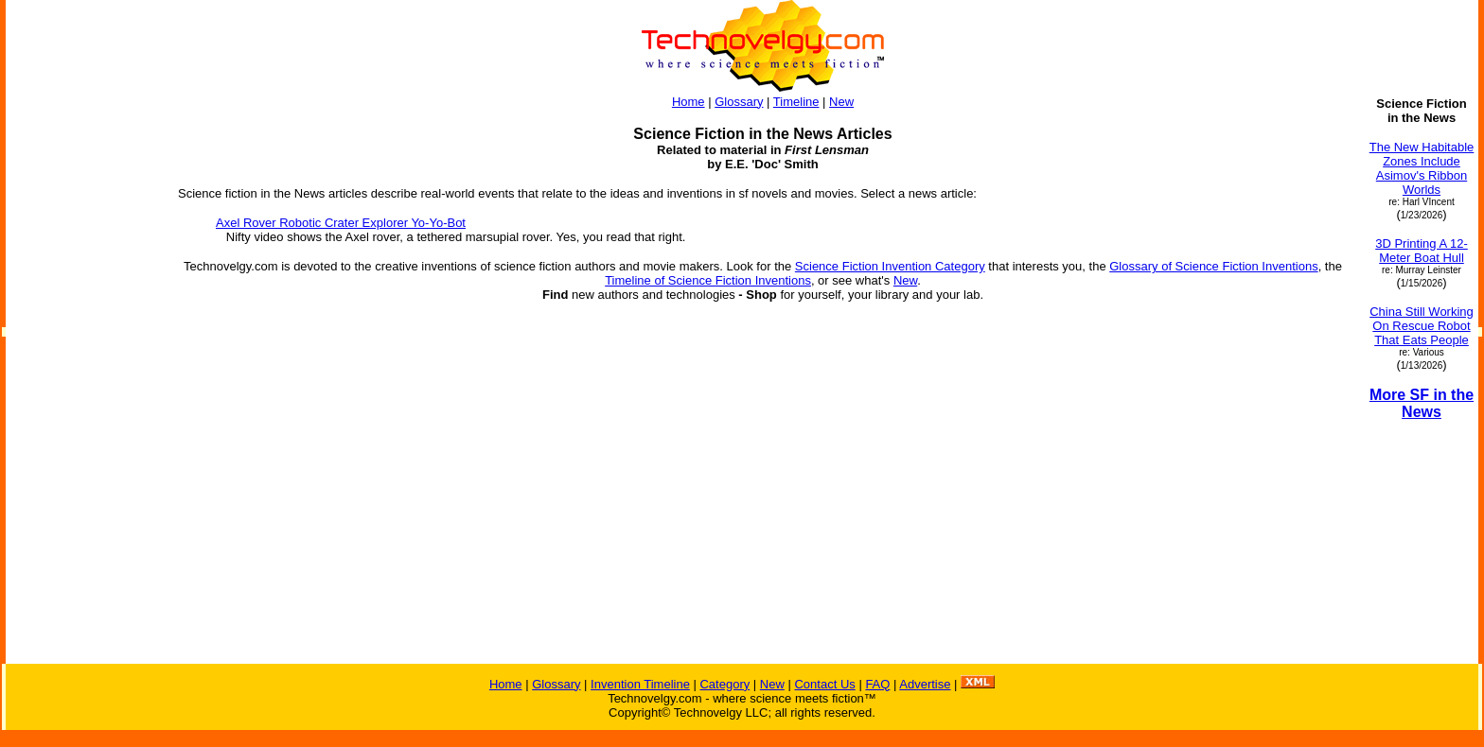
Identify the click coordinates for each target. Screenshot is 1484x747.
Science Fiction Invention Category (890, 266)
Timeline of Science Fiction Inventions (708, 280)
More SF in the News (1421, 403)
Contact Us (824, 684)
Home (688, 102)
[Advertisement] (83, 380)
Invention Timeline (640, 684)
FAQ (877, 684)
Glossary (739, 102)
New (841, 102)
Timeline (796, 102)
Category (724, 684)
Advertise (924, 684)
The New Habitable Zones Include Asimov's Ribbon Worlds (1422, 168)
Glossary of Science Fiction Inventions (1213, 266)
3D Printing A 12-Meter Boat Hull (1421, 250)
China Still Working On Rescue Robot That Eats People (1421, 325)
